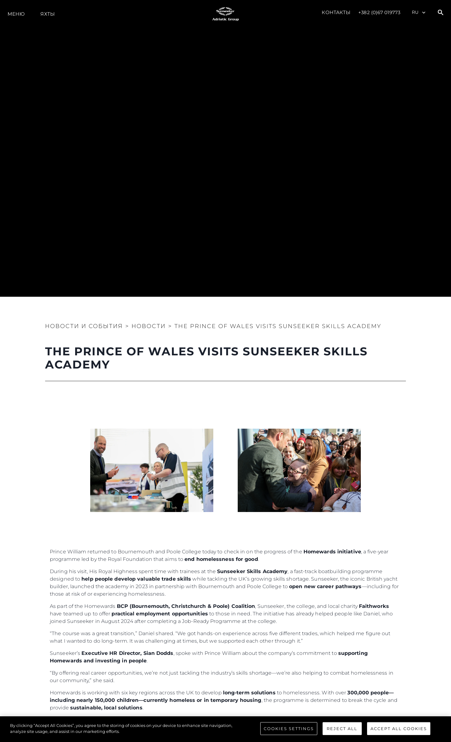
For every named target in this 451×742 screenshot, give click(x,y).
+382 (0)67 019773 (379, 12)
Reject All (342, 733)
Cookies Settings (289, 733)
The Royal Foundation (194, 720)
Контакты (336, 12)
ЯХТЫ (47, 14)
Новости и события (84, 326)
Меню (16, 14)
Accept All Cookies (399, 733)
